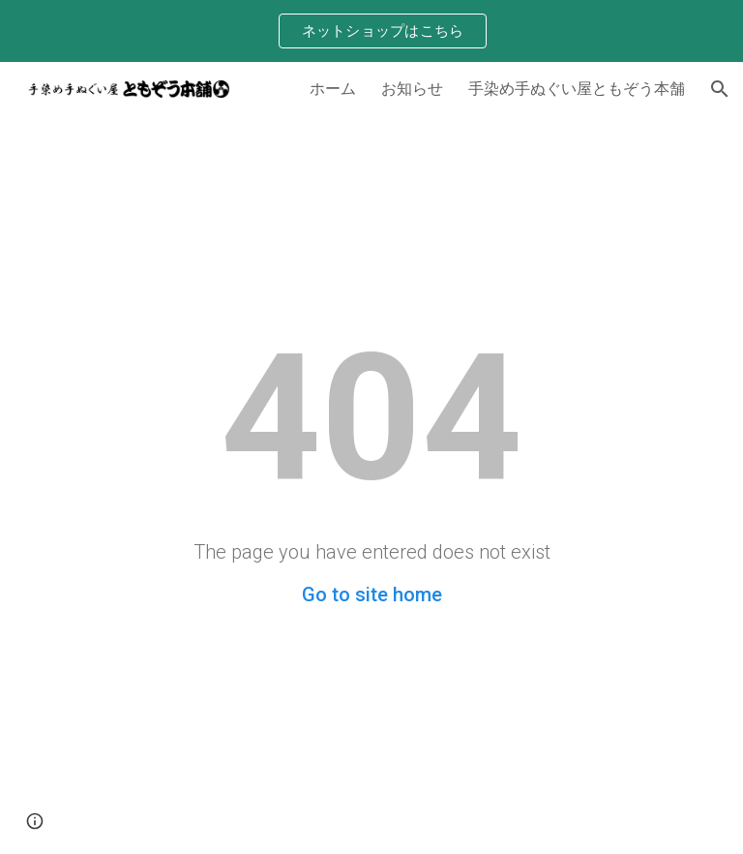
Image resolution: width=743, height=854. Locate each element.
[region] (371, 31)
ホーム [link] (333, 87)
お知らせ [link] (412, 87)
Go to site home (372, 594)
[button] (720, 89)
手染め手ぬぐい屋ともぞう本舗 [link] (576, 87)
